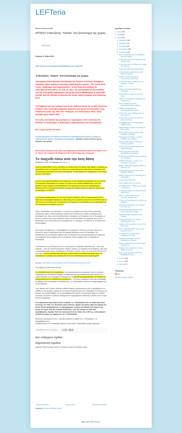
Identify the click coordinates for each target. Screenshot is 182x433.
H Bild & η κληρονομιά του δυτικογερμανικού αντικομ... (129, 109)
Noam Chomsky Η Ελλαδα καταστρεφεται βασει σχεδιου (129, 104)
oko (119, 274)
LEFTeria (50, 12)
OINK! (121, 86)
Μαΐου (121, 264)
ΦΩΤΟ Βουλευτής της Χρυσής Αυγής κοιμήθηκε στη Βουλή (131, 133)
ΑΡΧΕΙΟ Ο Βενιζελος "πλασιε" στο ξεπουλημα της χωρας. (130, 162)
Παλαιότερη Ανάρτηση (99, 405)
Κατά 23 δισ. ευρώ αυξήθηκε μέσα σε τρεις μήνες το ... (131, 114)
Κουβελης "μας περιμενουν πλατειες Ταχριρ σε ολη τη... (131, 249)
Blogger (97, 422)
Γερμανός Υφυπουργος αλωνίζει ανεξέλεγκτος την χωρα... (129, 239)
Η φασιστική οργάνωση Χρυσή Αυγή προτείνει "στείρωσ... (131, 171)
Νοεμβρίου (123, 43)
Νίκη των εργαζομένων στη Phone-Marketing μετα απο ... (130, 253)
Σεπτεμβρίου (123, 49)
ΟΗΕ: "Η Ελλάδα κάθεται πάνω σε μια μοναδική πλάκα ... (131, 230)
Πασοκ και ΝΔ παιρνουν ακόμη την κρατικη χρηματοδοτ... (130, 142)
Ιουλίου (121, 258)
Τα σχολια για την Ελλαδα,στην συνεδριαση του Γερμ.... (129, 234)
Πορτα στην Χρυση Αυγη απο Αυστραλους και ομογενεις (128, 152)
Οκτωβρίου (123, 46)
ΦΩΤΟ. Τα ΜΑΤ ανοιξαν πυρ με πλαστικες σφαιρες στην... (129, 196)
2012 (119, 38)
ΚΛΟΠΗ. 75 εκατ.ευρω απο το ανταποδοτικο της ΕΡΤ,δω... (129, 77)
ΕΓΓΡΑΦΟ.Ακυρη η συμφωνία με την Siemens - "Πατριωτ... (131, 82)
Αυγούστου (123, 52)
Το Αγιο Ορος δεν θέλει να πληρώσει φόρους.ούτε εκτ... (131, 119)
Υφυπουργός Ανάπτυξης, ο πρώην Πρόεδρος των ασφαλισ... (130, 138)
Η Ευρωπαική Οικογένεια (127, 180)
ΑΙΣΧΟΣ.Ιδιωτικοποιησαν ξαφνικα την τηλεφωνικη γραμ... (131, 147)
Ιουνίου (121, 261)
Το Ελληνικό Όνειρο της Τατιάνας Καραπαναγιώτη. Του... (130, 220)
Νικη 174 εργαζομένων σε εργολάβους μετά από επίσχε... (131, 55)
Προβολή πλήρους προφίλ (124, 277)
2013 (119, 35)
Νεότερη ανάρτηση (42, 405)
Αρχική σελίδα (70, 405)
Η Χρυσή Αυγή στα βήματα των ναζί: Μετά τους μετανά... (131, 73)
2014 (119, 32)
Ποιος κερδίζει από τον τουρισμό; (130, 183)
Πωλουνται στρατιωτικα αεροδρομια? (131, 69)
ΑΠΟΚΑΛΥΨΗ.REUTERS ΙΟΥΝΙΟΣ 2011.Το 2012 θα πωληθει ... (131, 210)
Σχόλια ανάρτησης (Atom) (53, 408)
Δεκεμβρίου (123, 40)
